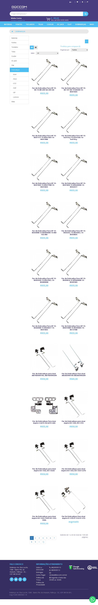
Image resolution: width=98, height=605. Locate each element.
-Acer (14, 74)
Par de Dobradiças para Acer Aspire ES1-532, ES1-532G (44, 470)
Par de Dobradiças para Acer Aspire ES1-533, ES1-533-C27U (73, 470)
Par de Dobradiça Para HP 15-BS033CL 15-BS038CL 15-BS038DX (74, 233)
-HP (13, 92)
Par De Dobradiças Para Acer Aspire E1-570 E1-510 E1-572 (73, 517)
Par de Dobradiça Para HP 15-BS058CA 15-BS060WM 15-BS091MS (74, 280)
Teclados (30, 24)
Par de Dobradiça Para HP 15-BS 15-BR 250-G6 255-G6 (44, 89)
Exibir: (33, 53)
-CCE (13, 83)
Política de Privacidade (40, 583)
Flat (70, 24)
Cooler (50, 24)
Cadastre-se (21, 20)
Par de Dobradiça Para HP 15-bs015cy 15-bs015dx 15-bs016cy (74, 137)
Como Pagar (40, 575)
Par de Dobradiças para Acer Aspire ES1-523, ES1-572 (73, 422)
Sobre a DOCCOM (39, 568)
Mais (92, 24)
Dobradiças (80, 24)
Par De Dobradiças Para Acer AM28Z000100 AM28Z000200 (74, 374)
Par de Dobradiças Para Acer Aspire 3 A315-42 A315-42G (44, 422)
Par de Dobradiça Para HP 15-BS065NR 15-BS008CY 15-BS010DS (44, 328)
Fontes (19, 24)
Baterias (8, 24)
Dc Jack (60, 24)
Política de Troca (40, 578)
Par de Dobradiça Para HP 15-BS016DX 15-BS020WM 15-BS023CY (74, 185)
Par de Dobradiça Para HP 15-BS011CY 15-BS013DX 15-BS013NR (44, 137)
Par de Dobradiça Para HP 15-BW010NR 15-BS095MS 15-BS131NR (74, 328)
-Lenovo (15, 97)
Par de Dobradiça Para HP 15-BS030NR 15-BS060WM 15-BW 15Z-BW (44, 233)
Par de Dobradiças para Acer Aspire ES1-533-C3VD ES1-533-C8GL (44, 518)
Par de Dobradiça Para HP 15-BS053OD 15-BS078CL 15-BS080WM (44, 280)
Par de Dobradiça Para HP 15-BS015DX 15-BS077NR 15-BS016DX (44, 185)
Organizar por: (65, 50)
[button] (82, 2)
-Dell (13, 88)
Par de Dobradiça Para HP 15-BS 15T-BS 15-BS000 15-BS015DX (74, 90)
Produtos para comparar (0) (70, 46)
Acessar (13, 20)
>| (43, 542)
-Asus (14, 79)
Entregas (39, 572)
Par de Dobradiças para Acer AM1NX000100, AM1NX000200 (44, 374)
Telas (40, 24)
